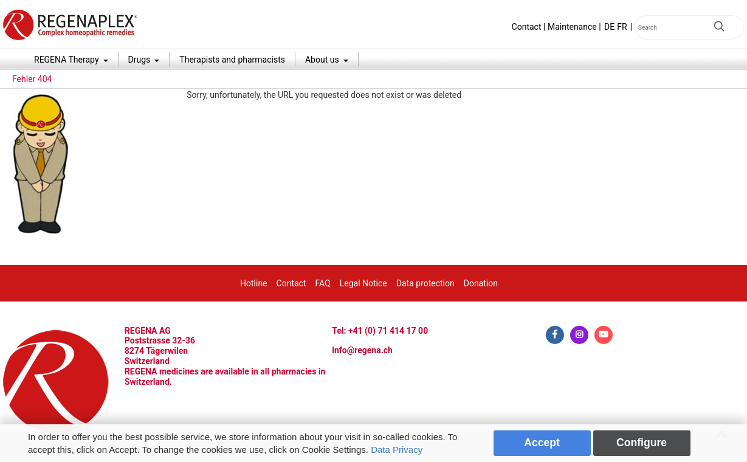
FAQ (322, 283)
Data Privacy (396, 449)
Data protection (425, 283)
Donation (481, 283)
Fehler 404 (32, 79)
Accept (542, 442)
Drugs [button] (140, 59)
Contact (527, 27)
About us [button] (323, 59)
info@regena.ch (362, 350)
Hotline (253, 283)
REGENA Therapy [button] (67, 59)
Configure (641, 442)
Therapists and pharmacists (232, 59)
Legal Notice (363, 283)
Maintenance (572, 27)
